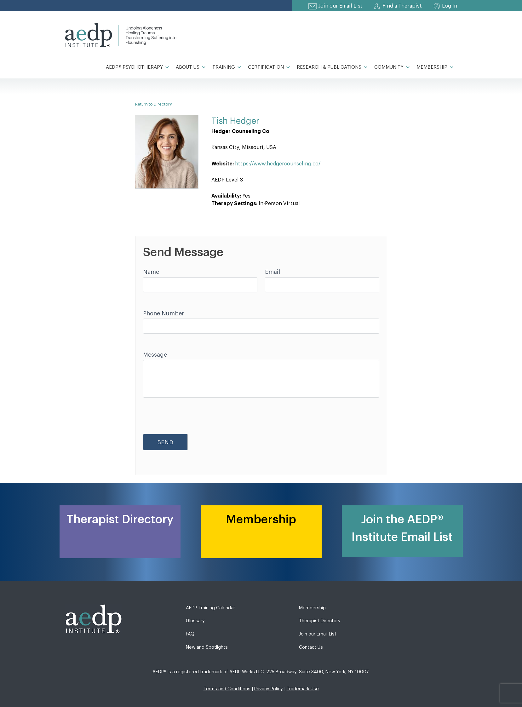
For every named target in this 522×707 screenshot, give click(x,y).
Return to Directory (153, 104)
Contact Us (311, 647)
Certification (269, 67)
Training (227, 67)
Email (272, 272)
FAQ (190, 634)
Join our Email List (340, 6)
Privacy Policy (268, 689)
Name (151, 272)
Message (155, 355)
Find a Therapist (402, 6)
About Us (191, 67)
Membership (435, 67)
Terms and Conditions (227, 689)
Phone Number (163, 313)
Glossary (195, 620)
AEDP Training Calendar (210, 608)
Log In (449, 6)
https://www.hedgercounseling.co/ (278, 163)
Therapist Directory (320, 620)
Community (392, 67)
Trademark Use (303, 689)
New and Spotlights (207, 647)
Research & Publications (332, 67)
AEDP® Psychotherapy (137, 67)
